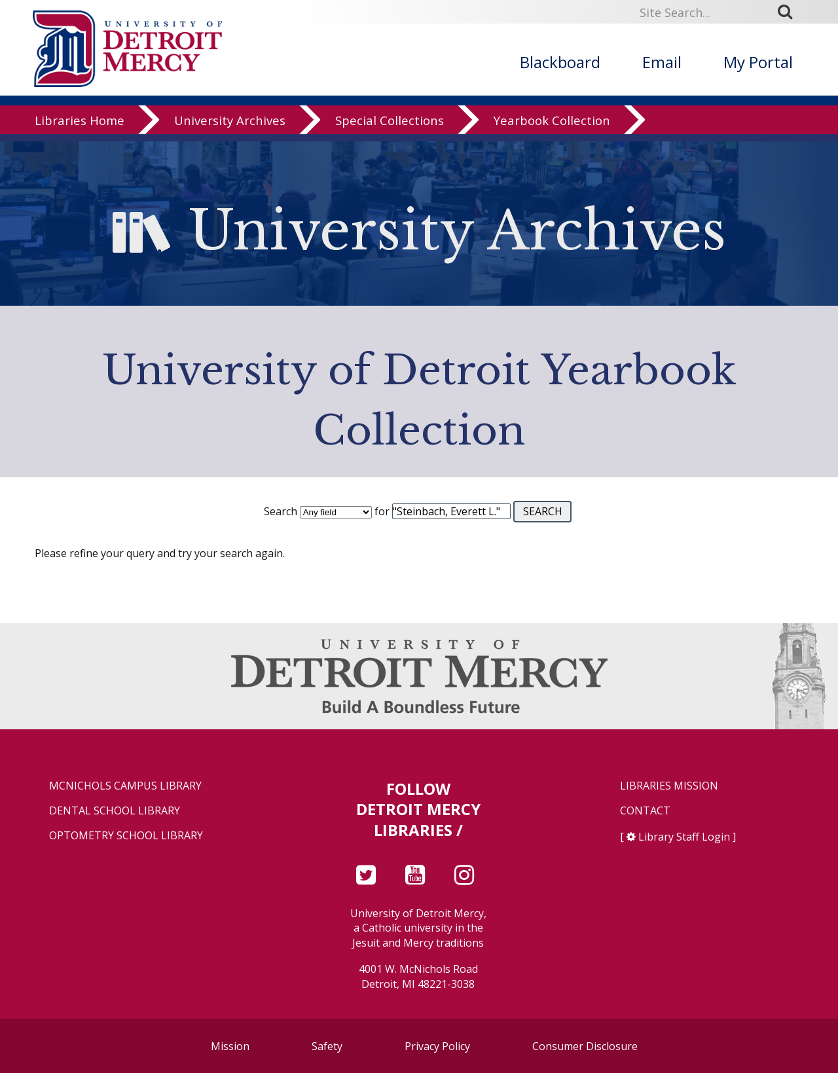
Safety (327, 1046)
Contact (645, 811)
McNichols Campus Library (125, 786)
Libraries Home (79, 127)
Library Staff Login (684, 836)
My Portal (758, 62)
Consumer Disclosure (585, 1046)
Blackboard (560, 62)
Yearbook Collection (552, 127)
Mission (230, 1046)
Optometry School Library (126, 835)
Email (662, 62)
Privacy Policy (437, 1046)
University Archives (229, 127)
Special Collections (389, 127)
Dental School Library (114, 811)
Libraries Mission (669, 786)
